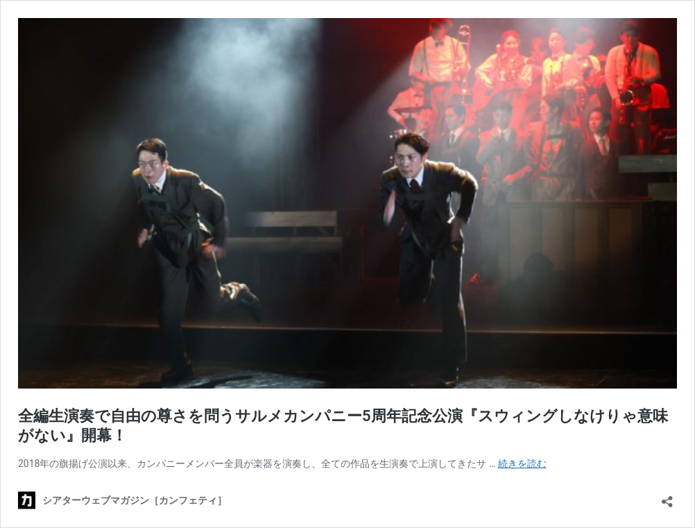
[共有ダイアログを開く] (667, 497)
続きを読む (522, 463)
